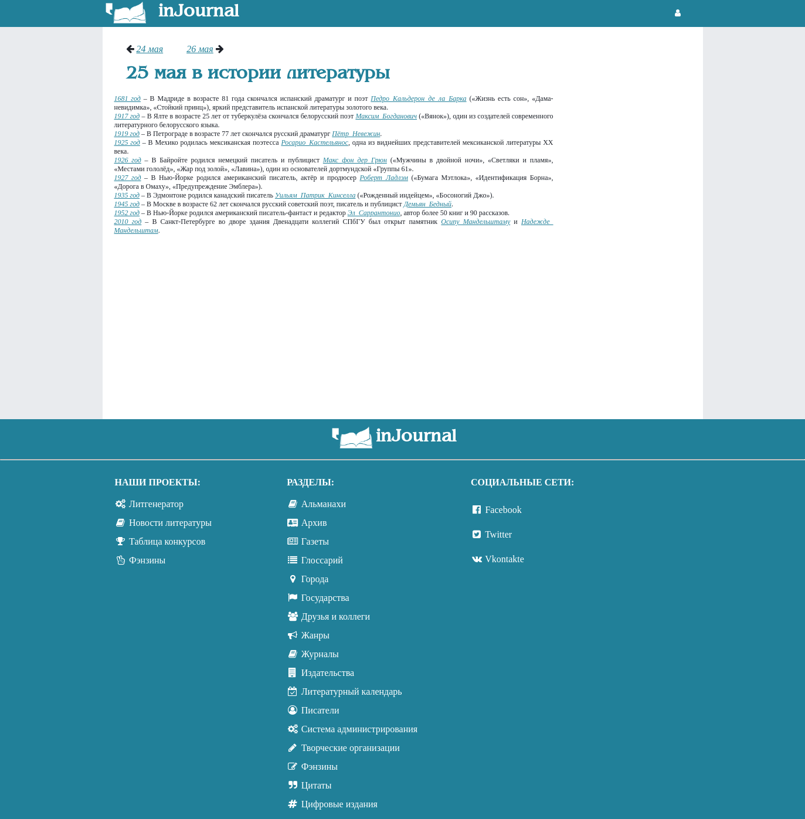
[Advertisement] (634, 220)
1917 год (127, 116)
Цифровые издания (339, 804)
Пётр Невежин (356, 134)
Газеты (315, 541)
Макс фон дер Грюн (355, 160)
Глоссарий (322, 560)
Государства (325, 598)
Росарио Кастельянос (314, 142)
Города (315, 579)
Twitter (498, 534)
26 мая (199, 49)
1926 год (127, 160)
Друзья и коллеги (335, 616)
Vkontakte (504, 559)
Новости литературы (170, 523)
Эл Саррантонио (374, 213)
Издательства (327, 673)
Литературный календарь (351, 691)
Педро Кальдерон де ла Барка (418, 98)
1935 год (127, 195)
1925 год (127, 142)
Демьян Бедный (427, 204)
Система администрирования (359, 729)
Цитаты (316, 785)
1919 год (127, 134)
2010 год (128, 222)
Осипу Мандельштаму (475, 222)
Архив (314, 523)
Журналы (320, 654)
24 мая (150, 49)
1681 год (127, 98)
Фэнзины (147, 560)
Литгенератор (156, 504)
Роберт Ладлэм (383, 178)
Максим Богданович (386, 116)
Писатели (320, 710)
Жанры (315, 635)
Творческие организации (350, 748)
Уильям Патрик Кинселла (315, 195)
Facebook (503, 510)
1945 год (127, 204)
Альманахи (323, 504)
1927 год (127, 178)
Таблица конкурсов (167, 541)
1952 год (127, 213)
